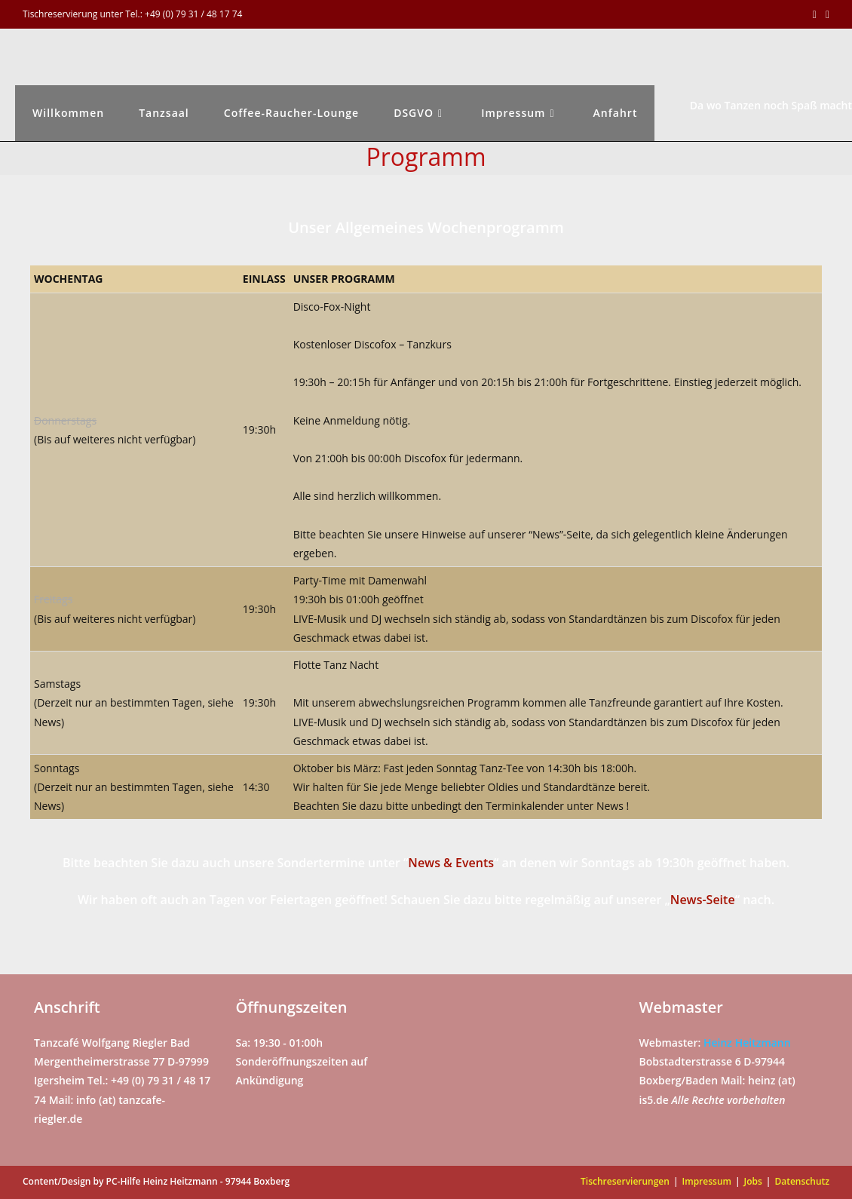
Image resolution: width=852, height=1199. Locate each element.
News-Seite (702, 899)
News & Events (451, 862)
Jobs (753, 1181)
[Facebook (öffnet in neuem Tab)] (814, 14)
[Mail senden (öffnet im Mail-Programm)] (825, 14)
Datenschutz (801, 1181)
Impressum (706, 1181)
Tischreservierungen (625, 1181)
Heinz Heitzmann (747, 1042)
